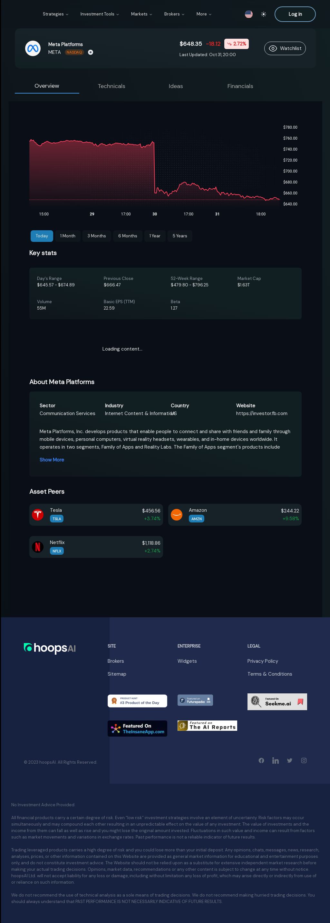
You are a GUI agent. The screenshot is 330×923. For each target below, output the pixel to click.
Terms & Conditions (270, 674)
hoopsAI (47, 762)
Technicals (111, 86)
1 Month (67, 236)
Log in (295, 14)
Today (42, 236)
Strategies (56, 14)
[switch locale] (249, 14)
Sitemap (117, 674)
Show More (52, 460)
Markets (142, 14)
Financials (240, 86)
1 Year (155, 236)
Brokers (174, 14)
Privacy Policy (263, 661)
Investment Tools (100, 14)
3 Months (97, 236)
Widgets (187, 661)
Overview (46, 86)
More (204, 14)
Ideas (176, 86)
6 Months (127, 236)
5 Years (180, 236)
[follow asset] (285, 48)
